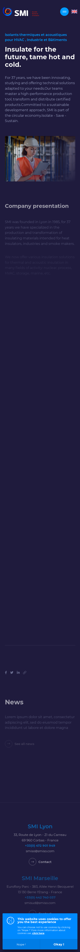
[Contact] (40, 867)
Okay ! (59, 944)
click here (38, 933)
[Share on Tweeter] (11, 678)
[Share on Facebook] (6, 678)
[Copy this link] (24, 678)
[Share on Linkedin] (18, 678)
